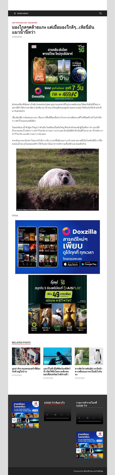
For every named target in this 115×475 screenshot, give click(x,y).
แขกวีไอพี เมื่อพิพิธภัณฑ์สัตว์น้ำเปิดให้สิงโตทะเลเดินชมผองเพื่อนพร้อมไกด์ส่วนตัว (56, 371)
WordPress (88, 471)
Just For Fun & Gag (19, 23)
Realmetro (32, 23)
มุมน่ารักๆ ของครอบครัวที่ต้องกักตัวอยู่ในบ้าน (26, 370)
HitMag (100, 471)
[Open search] (100, 13)
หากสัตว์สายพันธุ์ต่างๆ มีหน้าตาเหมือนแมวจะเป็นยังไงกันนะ (88, 371)
